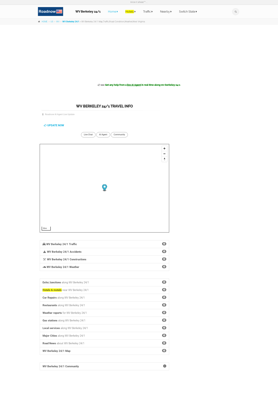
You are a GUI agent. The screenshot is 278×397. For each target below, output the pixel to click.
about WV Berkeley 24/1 (104, 343)
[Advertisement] (139, 53)
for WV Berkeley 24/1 (104, 312)
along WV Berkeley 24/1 (104, 282)
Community (119, 134)
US (52, 21)
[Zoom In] (164, 148)
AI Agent (103, 134)
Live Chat (88, 134)
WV (57, 21)
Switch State (188, 11)
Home (113, 11)
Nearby (166, 11)
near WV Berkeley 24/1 (104, 290)
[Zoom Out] (164, 154)
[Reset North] (164, 159)
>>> (139, 85)
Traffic (148, 11)
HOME (45, 21)
